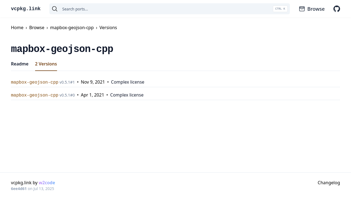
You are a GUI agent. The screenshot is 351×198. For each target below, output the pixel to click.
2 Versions (46, 64)
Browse (312, 9)
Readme (20, 64)
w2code (47, 183)
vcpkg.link (26, 9)
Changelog (329, 183)
